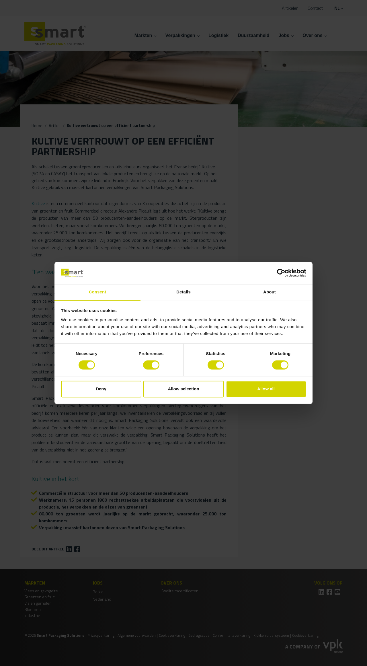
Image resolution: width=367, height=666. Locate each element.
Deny (101, 388)
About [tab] (269, 291)
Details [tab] (183, 291)
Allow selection (183, 388)
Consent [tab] (97, 291)
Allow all (266, 388)
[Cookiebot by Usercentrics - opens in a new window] (281, 273)
